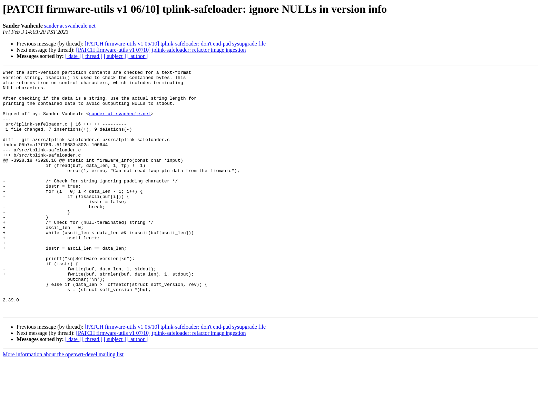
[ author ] (137, 56)
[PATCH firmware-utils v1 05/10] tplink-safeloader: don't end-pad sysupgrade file (175, 44)
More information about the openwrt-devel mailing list (63, 403)
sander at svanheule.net (70, 26)
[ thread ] (92, 56)
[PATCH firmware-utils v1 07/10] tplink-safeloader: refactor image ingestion (161, 50)
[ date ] (73, 56)
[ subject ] (115, 56)
